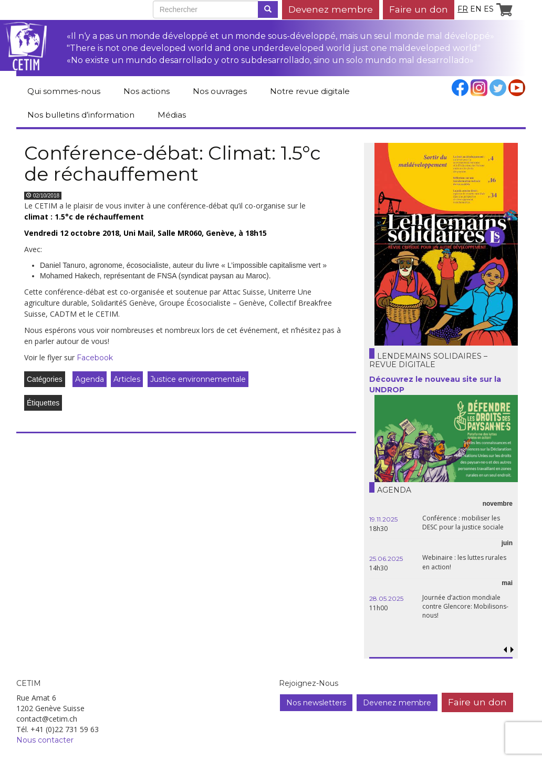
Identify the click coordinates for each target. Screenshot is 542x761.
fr (462, 9)
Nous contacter (45, 740)
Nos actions (146, 91)
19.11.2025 (383, 519)
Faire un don (418, 9)
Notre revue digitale (310, 91)
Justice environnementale (198, 379)
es (489, 9)
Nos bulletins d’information (80, 115)
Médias (172, 115)
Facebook (95, 357)
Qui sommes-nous (63, 91)
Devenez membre (330, 9)
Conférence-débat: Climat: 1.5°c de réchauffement (172, 163)
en (476, 9)
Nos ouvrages (220, 91)
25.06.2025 (386, 558)
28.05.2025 (386, 598)
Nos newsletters (316, 702)
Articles (126, 379)
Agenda (89, 379)
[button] (512, 649)
